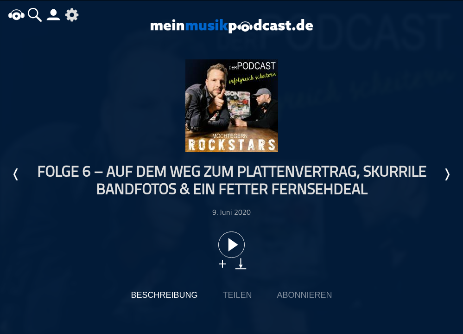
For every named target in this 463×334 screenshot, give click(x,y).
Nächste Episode (447, 174)
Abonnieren (304, 295)
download (241, 264)
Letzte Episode (16, 174)
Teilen (237, 295)
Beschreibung (164, 295)
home (16, 14)
